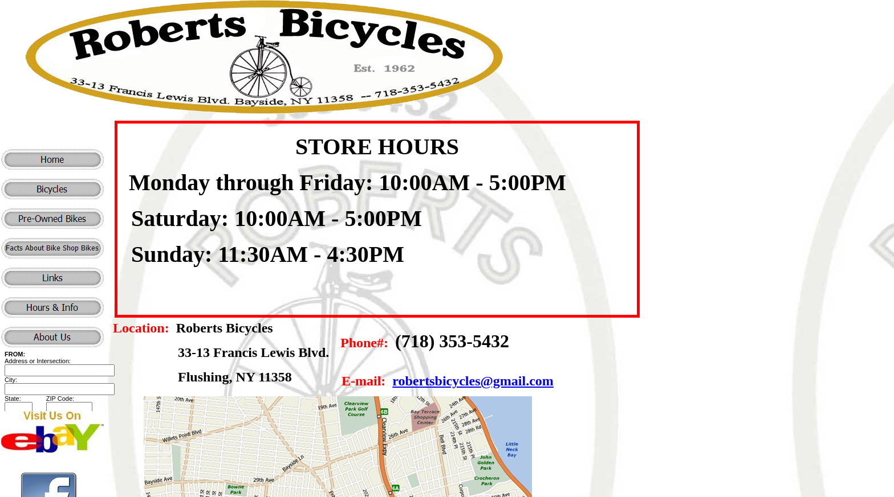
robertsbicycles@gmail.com (472, 380)
